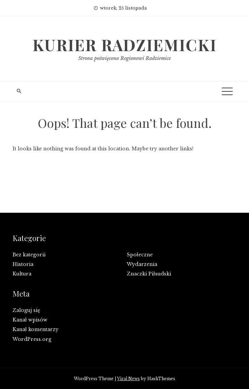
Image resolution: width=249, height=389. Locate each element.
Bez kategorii (29, 255)
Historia (23, 264)
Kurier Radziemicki (124, 44)
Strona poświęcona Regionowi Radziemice (124, 58)
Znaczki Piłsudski (149, 274)
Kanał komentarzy (36, 329)
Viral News (128, 378)
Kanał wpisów (30, 320)
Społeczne (140, 255)
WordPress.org (32, 339)
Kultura (22, 274)
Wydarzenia (142, 264)
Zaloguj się (26, 310)
